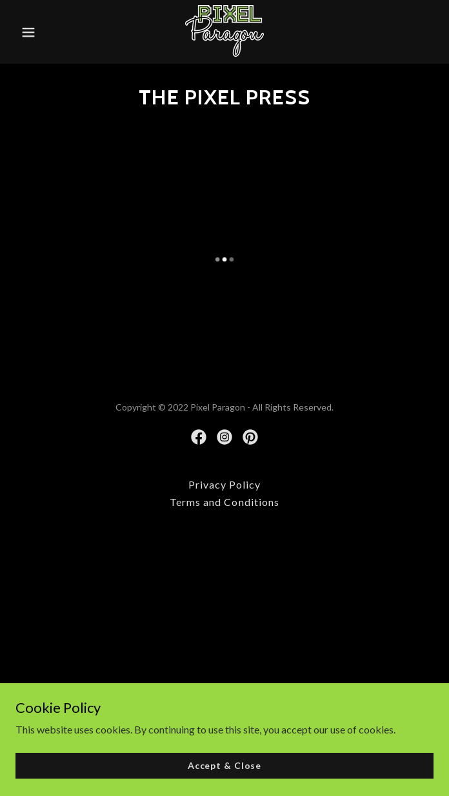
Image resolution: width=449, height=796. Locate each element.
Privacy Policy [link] (224, 484)
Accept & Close (224, 765)
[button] (44, 32)
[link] (224, 32)
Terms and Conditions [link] (224, 502)
